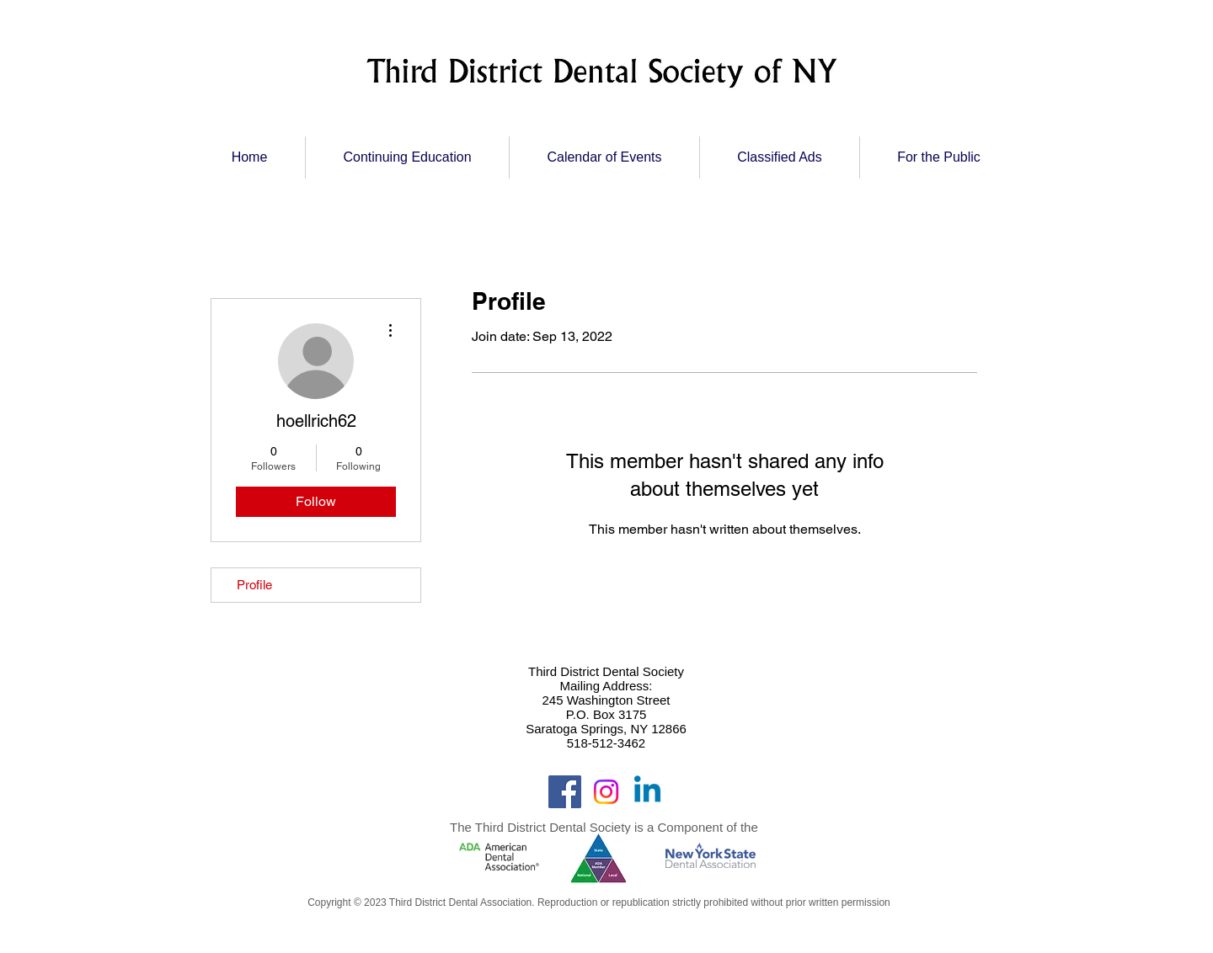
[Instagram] (606, 791)
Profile (254, 585)
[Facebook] (564, 791)
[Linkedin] (647, 791)
